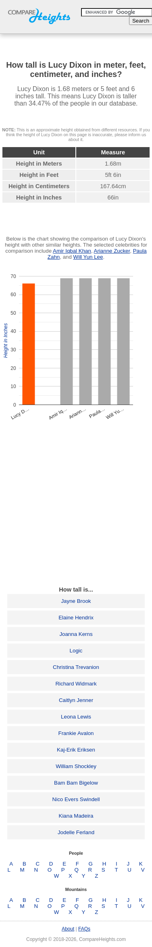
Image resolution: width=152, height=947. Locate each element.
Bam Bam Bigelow (76, 783)
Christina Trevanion (76, 667)
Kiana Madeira (76, 816)
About (68, 929)
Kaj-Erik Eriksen (76, 750)
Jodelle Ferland (76, 832)
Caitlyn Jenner (76, 700)
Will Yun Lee (88, 257)
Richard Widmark (75, 684)
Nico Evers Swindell (76, 799)
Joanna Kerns (75, 634)
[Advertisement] (76, 503)
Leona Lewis (76, 717)
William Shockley (76, 766)
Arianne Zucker (112, 251)
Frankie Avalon (76, 733)
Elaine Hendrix (76, 618)
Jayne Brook (76, 601)
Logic (76, 651)
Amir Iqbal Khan (72, 251)
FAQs (84, 929)
